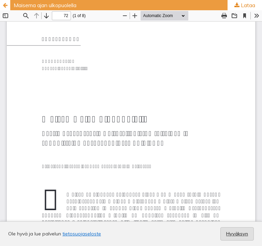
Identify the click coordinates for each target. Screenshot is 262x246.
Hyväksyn (237, 234)
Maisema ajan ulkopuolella (45, 5)
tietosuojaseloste (81, 234)
